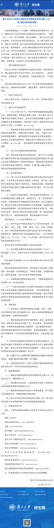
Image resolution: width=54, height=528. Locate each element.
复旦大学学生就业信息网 (6, 497)
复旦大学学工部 (4, 494)
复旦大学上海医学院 (40, 491)
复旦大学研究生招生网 (40, 494)
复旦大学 (2, 491)
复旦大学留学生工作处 (23, 494)
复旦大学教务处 (21, 491)
